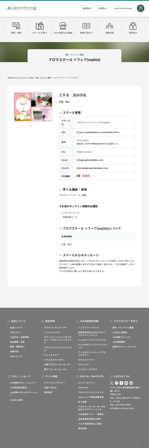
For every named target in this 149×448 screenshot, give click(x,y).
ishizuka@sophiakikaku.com (92, 168)
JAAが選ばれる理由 (63, 28)
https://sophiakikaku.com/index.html (98, 132)
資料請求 (87, 8)
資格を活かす (86, 28)
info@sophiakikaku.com (90, 159)
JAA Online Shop (123, 8)
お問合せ (102, 8)
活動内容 (109, 28)
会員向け (133, 28)
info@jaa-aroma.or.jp (122, 408)
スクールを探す (39, 28)
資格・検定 (16, 28)
